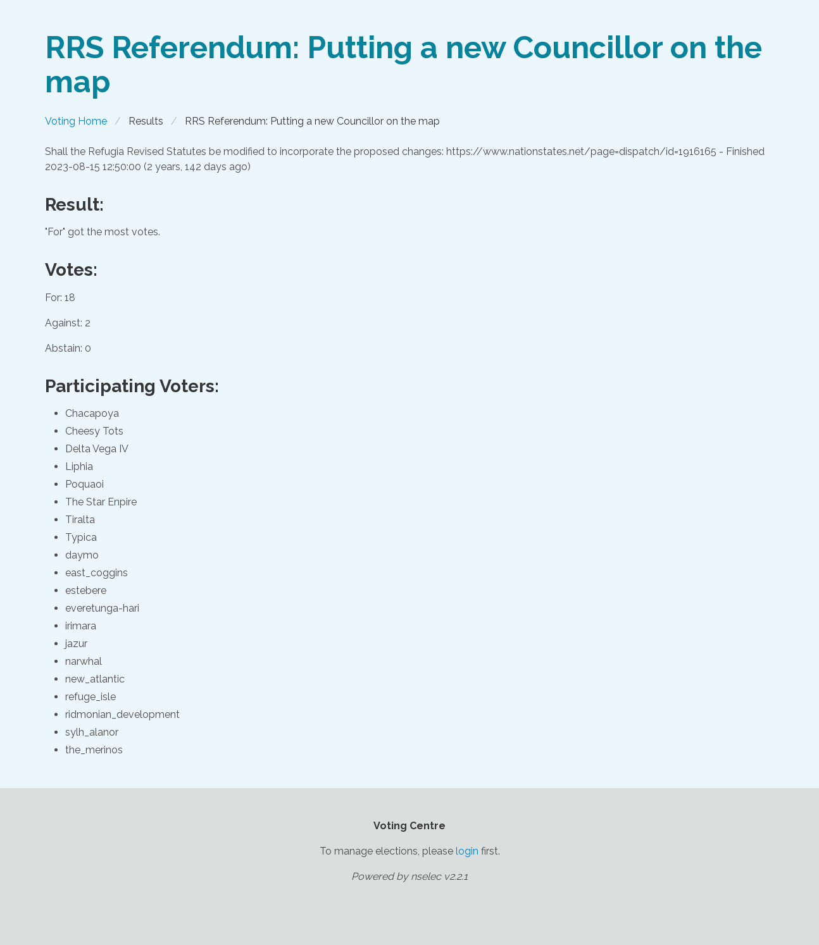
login (467, 851)
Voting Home (76, 121)
